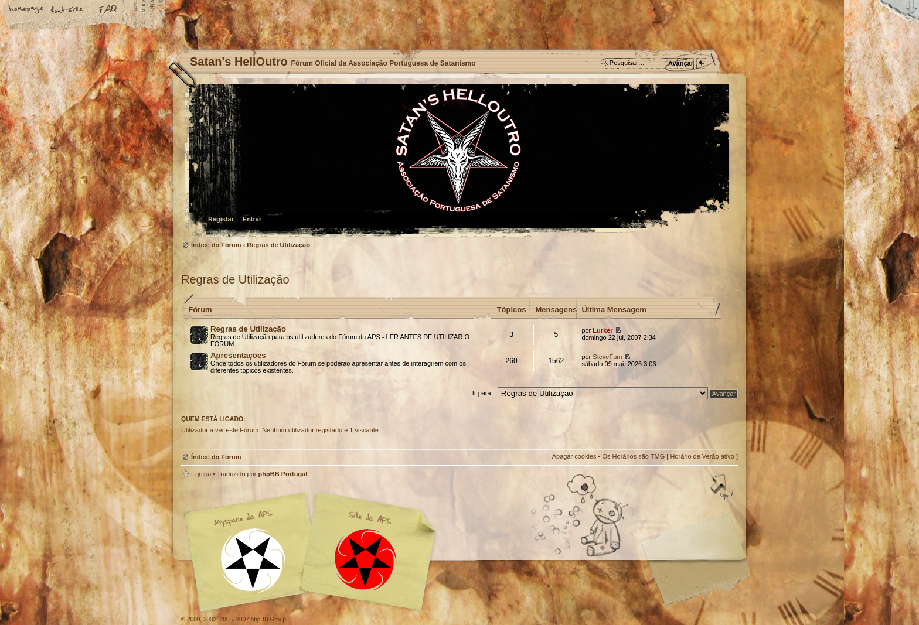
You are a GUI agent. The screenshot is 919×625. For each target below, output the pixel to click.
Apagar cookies (574, 456)
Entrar (252, 219)
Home (26, 10)
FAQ (108, 10)
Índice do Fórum (458, 161)
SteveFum (607, 356)
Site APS (366, 559)
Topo (723, 488)
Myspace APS (313, 551)
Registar (221, 219)
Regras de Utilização (278, 244)
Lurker (602, 330)
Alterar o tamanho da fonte (67, 10)
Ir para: (482, 393)
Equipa (201, 473)
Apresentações (238, 355)
